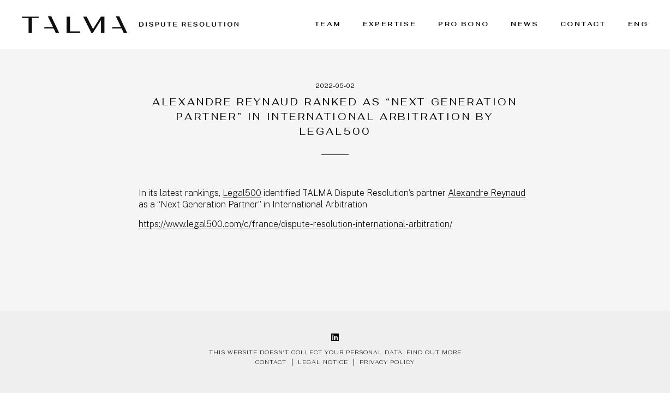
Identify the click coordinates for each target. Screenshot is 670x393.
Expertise (390, 24)
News (525, 24)
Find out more (434, 352)
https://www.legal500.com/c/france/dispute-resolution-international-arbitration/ (295, 224)
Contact (583, 24)
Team (327, 24)
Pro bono (463, 24)
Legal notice (323, 362)
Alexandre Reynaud (486, 193)
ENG (638, 24)
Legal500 (242, 193)
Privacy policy (387, 362)
